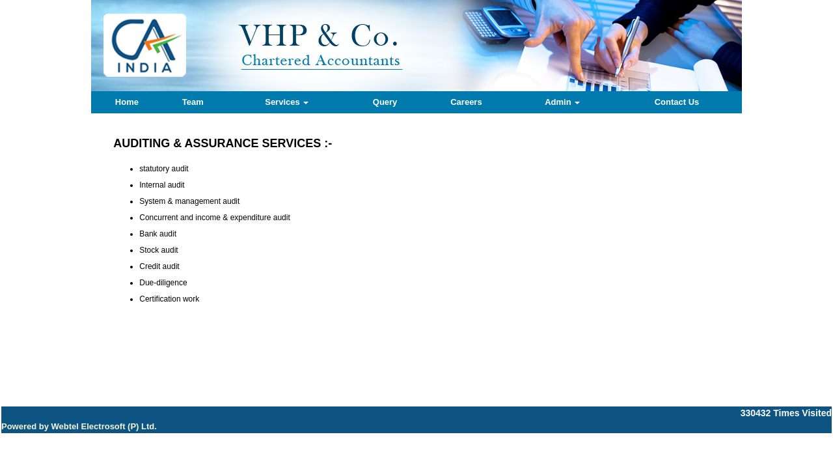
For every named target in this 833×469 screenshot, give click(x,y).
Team (193, 102)
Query (385, 102)
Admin (562, 102)
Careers (466, 102)
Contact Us (677, 102)
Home (127, 102)
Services (286, 102)
